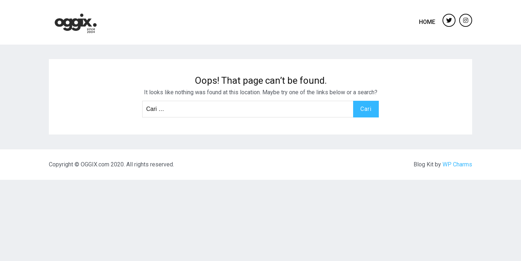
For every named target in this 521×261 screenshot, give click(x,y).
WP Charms (457, 164)
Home (427, 21)
